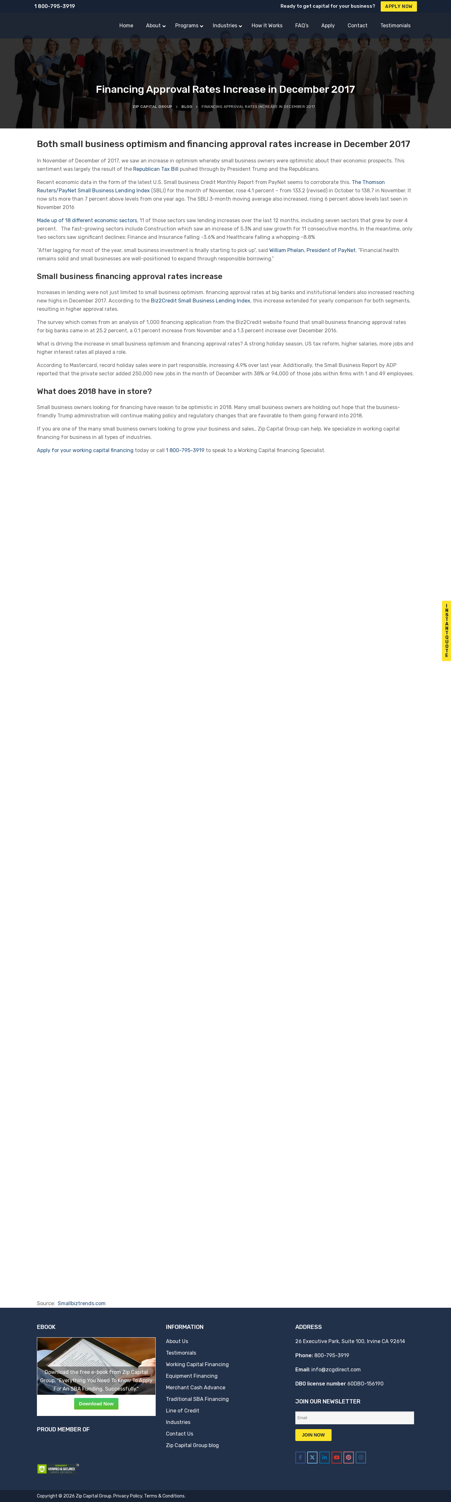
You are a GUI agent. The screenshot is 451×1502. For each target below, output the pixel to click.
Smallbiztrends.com (82, 1303)
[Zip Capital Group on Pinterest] (348, 1457)
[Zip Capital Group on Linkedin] (324, 1457)
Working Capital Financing (197, 1364)
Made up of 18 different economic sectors (87, 220)
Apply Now (398, 6)
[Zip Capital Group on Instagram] (361, 1457)
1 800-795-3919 (54, 6)
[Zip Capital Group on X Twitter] (312, 1457)
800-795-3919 (331, 1355)
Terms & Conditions (164, 1496)
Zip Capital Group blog (192, 1445)
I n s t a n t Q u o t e (446, 630)
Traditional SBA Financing (197, 1399)
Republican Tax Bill (155, 169)
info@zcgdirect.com (336, 1370)
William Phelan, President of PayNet (312, 250)
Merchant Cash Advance (195, 1387)
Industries (178, 1422)
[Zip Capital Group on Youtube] (337, 1457)
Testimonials (181, 1353)
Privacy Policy (127, 1496)
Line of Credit (182, 1411)
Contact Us (179, 1434)
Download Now (96, 1403)
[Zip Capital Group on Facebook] (300, 1457)
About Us (177, 1341)
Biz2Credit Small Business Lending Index (200, 301)
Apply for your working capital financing (85, 450)
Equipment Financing (192, 1376)
